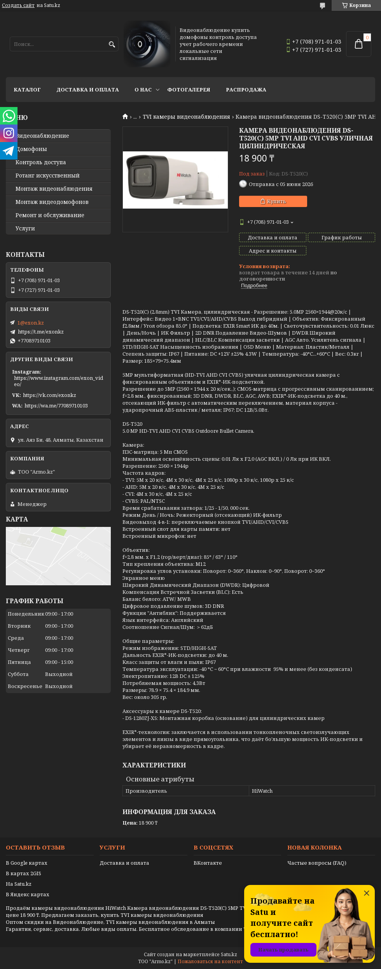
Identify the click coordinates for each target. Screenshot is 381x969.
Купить (276, 201)
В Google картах (26, 862)
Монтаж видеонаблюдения (54, 188)
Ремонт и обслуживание (50, 215)
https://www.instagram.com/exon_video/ (58, 381)
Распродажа (246, 89)
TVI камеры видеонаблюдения (186, 117)
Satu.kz (229, 954)
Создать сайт (18, 5)
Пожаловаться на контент (210, 961)
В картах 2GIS (23, 873)
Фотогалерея (188, 89)
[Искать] (112, 44)
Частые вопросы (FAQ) (316, 862)
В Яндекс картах (27, 894)
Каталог (27, 89)
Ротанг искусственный (48, 175)
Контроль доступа (41, 162)
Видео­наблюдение (42, 135)
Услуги (25, 228)
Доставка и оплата (87, 89)
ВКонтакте (208, 862)
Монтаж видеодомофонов (52, 201)
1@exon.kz (30, 322)
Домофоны (31, 149)
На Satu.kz (18, 883)
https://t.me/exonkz (41, 331)
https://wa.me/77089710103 (56, 405)
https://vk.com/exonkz (49, 395)
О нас (143, 89)
